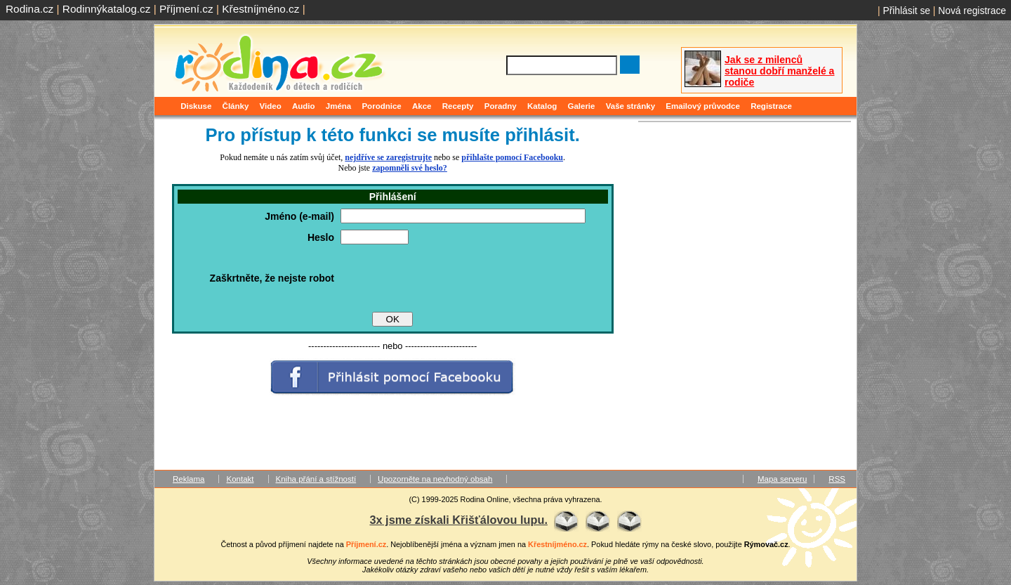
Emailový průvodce (703, 106)
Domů (167, 106)
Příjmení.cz (186, 9)
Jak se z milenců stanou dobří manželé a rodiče (779, 71)
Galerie (581, 106)
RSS (836, 479)
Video (271, 106)
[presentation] (447, 278)
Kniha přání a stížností (316, 479)
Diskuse (195, 106)
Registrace (771, 106)
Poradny (500, 106)
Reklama (188, 479)
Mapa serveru (782, 479)
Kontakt (239, 479)
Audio (303, 106)
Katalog (542, 106)
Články (236, 106)
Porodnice (381, 106)
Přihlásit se (906, 10)
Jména (339, 106)
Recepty (458, 106)
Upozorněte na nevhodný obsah (435, 479)
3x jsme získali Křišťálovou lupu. (458, 519)
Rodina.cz (29, 9)
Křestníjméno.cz (260, 9)
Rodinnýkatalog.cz (106, 9)
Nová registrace (972, 10)
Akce (422, 106)
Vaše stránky (630, 106)
